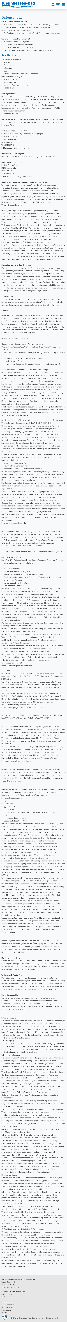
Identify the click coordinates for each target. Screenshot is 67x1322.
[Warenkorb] (58, 4)
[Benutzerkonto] (53, 4)
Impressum (5, 1312)
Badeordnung (6, 1302)
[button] (63, 4)
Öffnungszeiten (7, 1307)
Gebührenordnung (8, 1304)
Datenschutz (6, 1310)
